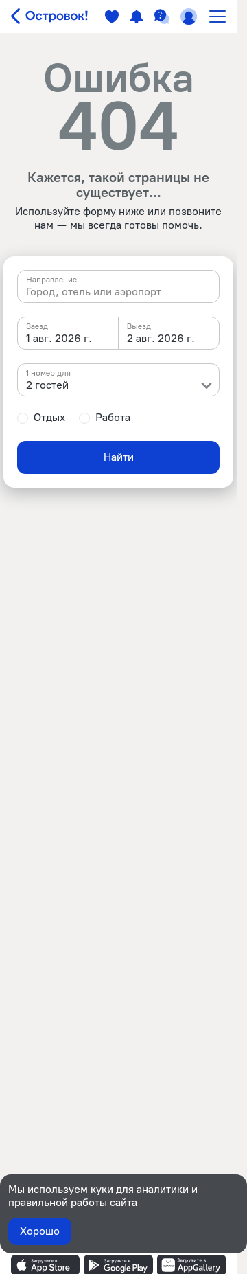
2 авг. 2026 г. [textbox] (161, 338)
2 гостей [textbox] (47, 384)
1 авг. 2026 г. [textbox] (59, 338)
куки (102, 1189)
